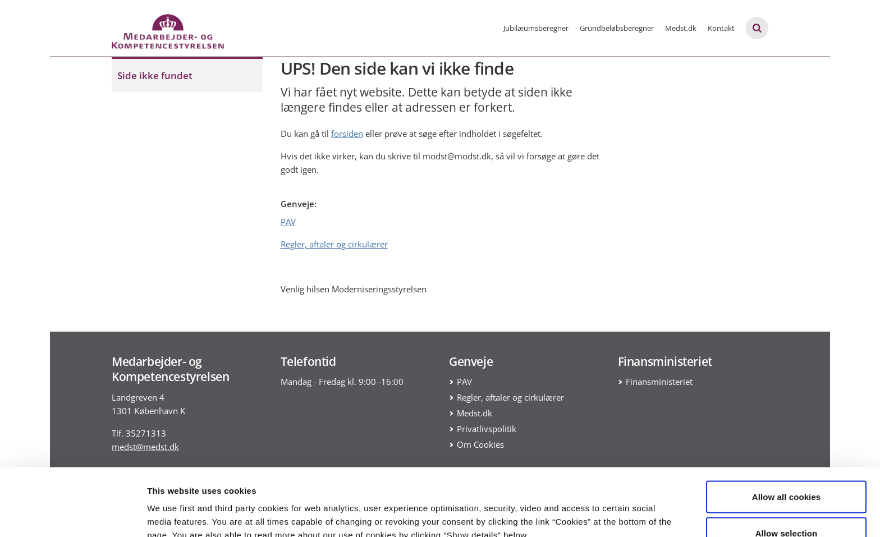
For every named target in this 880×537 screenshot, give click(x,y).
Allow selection (786, 470)
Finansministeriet (659, 381)
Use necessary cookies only (787, 507)
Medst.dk (680, 28)
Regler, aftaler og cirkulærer (334, 244)
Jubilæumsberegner (536, 28)
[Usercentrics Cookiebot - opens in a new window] (73, 515)
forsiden (347, 133)
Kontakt (721, 28)
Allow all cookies (786, 433)
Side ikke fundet (154, 75)
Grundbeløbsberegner (617, 28)
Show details (589, 508)
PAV (288, 221)
